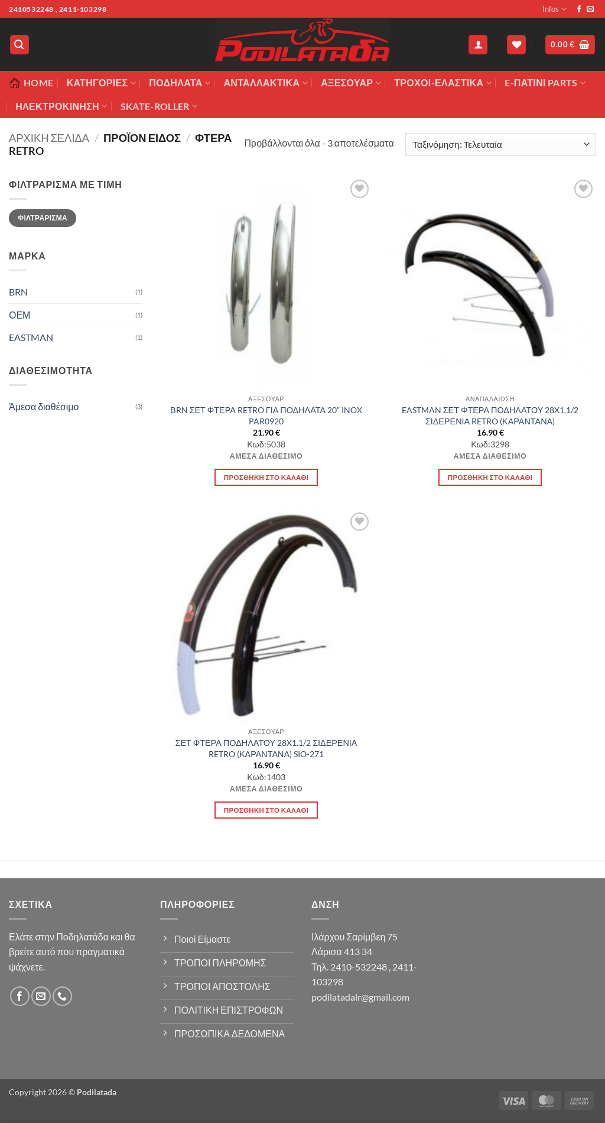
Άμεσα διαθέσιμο (44, 406)
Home (31, 83)
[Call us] (62, 996)
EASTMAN (31, 337)
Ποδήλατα (179, 83)
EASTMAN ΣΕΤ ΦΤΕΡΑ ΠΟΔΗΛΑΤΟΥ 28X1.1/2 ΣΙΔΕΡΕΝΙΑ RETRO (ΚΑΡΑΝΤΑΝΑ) (490, 415)
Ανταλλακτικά (265, 83)
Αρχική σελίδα (49, 137)
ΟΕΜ (19, 314)
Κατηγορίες (101, 83)
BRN (18, 291)
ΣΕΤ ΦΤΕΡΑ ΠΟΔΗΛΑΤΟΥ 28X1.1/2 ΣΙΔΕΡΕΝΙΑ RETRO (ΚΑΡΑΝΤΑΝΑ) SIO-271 (266, 748)
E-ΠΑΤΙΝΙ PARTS (545, 83)
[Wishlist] (516, 44)
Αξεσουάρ (351, 83)
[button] (19, 44)
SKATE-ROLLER (159, 106)
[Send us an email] (590, 9)
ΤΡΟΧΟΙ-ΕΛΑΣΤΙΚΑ (443, 83)
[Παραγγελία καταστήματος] (500, 144)
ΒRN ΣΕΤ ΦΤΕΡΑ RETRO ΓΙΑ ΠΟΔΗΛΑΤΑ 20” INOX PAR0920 (266, 415)
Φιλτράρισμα (42, 217)
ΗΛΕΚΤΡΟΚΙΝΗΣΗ (61, 106)
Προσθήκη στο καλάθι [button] (266, 477)
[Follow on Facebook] (579, 9)
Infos (554, 9)
